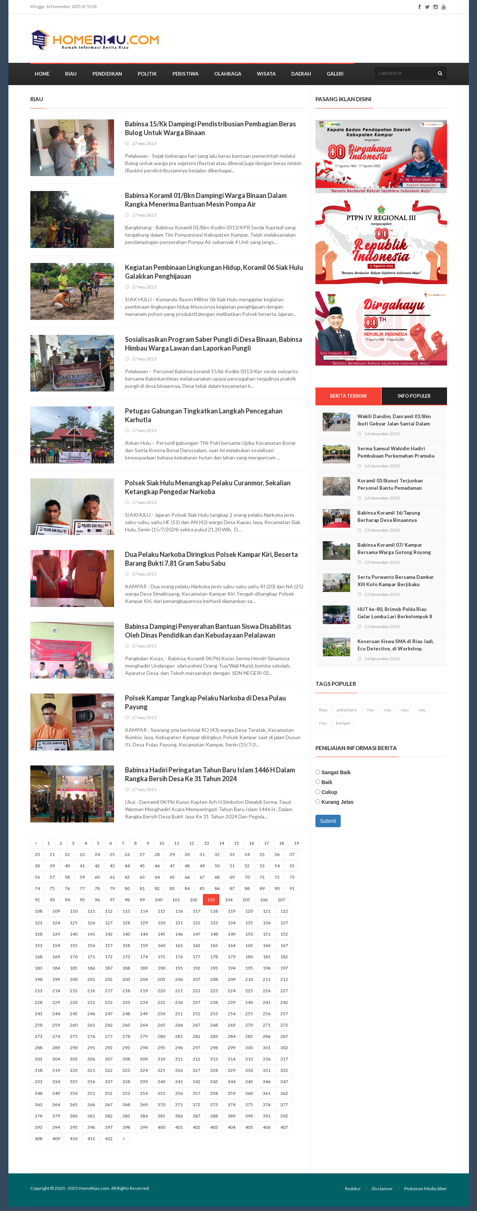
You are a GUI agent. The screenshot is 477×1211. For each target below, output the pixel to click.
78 (97, 892)
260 (73, 1029)
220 (161, 995)
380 (73, 1120)
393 (38, 1131)
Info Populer (414, 400)
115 (161, 915)
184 (56, 972)
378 (38, 1120)
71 (262, 881)
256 (266, 1017)
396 (91, 1131)
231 (91, 1006)
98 (127, 904)
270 (249, 1029)
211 (266, 983)
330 (249, 1074)
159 (144, 949)
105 (246, 904)
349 (56, 1097)
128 (126, 926)
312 (196, 1063)
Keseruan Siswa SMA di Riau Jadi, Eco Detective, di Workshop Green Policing (395, 653)
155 (73, 949)
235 (161, 1006)
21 (52, 858)
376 (266, 1108)
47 (172, 869)
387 (196, 1120)
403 (214, 1131)
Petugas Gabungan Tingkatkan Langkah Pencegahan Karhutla (204, 419)
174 (144, 961)
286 (266, 1040)
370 (161, 1108)
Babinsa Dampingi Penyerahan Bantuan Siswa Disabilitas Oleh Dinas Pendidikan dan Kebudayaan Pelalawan (208, 634)
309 (144, 1063)
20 (37, 858)
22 (67, 858)
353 (126, 1097)
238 (214, 1006)
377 (284, 1108)
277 (109, 1040)
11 (176, 847)
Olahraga (227, 78)
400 (161, 1131)
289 (56, 1052)
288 (38, 1052)
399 (144, 1131)
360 (249, 1097)
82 (157, 892)
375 (249, 1108)
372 (196, 1108)
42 (97, 869)
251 (179, 1017)
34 (247, 858)
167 (284, 949)
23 (82, 858)
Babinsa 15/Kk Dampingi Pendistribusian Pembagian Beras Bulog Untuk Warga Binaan (210, 132)
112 (109, 915)
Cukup (329, 797)
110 (73, 915)
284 (231, 1040)
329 (231, 1074)
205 (161, 983)
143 (126, 938)
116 (179, 915)
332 (284, 1074)
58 (67, 881)
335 (73, 1086)
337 (109, 1086)
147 (196, 938)
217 (109, 995)
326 (179, 1074)
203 (126, 983)
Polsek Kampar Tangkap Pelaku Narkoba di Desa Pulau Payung (205, 706)
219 (144, 995)
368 (126, 1108)
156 (91, 949)
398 (126, 1131)
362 (284, 1097)
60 (97, 881)
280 (161, 1040)
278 (126, 1040)
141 (91, 938)
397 (109, 1131)
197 (284, 972)
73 (292, 881)
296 (179, 1052)
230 (73, 1006)
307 (109, 1063)
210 (249, 983)
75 (52, 892)
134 (231, 926)
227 (284, 995)
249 (144, 1017)
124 (56, 926)
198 (38, 983)
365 (73, 1108)
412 (109, 1143)
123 (38, 926)
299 (231, 1052)
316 (266, 1063)
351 (91, 1097)
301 (266, 1052)
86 (217, 892)
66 (187, 881)
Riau (71, 78)
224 (231, 995)
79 (112, 892)
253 (214, 1017)
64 (157, 881)
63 (142, 881)
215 (73, 995)
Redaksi (352, 1193)
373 (214, 1108)
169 (56, 961)
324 (144, 1074)
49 (202, 869)
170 (73, 961)
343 (214, 1086)
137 (284, 926)
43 (112, 869)
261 (91, 1029)
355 (161, 1097)
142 (109, 938)
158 (126, 949)
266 (179, 1029)
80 (127, 892)
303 (38, 1063)
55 (292, 869)
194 (231, 972)
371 (179, 1108)
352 (109, 1097)
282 (196, 1040)
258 (38, 1029)
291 (91, 1052)
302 (284, 1052)
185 (73, 972)
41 (82, 869)
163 (214, 949)
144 (144, 938)
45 (142, 869)
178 (214, 961)
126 (91, 926)
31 (202, 858)
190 (161, 972)
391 (266, 1120)
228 (38, 1006)
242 (284, 1006)
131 (179, 926)
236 (179, 1006)
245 (73, 1017)
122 (284, 915)
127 (109, 926)
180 (249, 961)
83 (172, 892)
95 (82, 904)
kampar (343, 727)
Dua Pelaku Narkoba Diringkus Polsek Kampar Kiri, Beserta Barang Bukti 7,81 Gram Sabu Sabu (211, 563)
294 (144, 1052)
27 (142, 858)
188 (126, 972)
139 (56, 938)
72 (277, 881)
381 (91, 1120)
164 (231, 949)
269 (231, 1029)
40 (67, 869)
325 (161, 1074)
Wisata (266, 78)
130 (161, 926)
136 (266, 926)
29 (172, 858)
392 (284, 1120)
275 (73, 1040)
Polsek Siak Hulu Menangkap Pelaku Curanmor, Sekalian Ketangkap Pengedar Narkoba (208, 491)
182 (284, 961)
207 (196, 983)
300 (249, 1052)
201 (91, 983)
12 (191, 847)
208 (214, 983)
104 (228, 904)
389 (231, 1120)
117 (196, 915)
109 (56, 915)
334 (56, 1086)
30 (187, 858)
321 (91, 1074)
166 (266, 949)
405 (249, 1131)
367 (109, 1108)
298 (214, 1052)
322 (109, 1074)
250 (161, 1017)
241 (266, 1006)
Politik (147, 78)
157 (109, 949)
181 (266, 961)
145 (161, 938)
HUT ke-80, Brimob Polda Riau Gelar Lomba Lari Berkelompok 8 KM (394, 621)
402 (196, 1131)
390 (249, 1120)
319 (56, 1074)
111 (91, 915)
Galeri (335, 78)
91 (292, 892)
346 (266, 1086)
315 (249, 1063)
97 (112, 904)
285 (249, 1040)
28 (157, 858)
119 (231, 915)
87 (232, 892)
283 (214, 1040)
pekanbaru (347, 714)
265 (161, 1029)
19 (296, 847)
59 (82, 881)
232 (109, 1006)
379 (56, 1120)
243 (38, 1017)
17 (266, 847)
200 (73, 983)
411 (91, 1143)
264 (144, 1029)
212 (284, 983)
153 (38, 949)
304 (56, 1063)
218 (126, 995)
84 (187, 892)
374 (231, 1108)
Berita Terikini (348, 400)
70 (247, 881)
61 (112, 881)
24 (97, 858)
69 (232, 881)
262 (109, 1029)
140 (73, 938)
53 (262, 869)
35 (262, 858)
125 (73, 926)
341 (179, 1086)
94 (67, 904)
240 (249, 1006)
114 (144, 915)
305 (73, 1063)
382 (109, 1120)
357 (196, 1097)
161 (179, 949)
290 (73, 1052)
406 (266, 1131)
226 (266, 995)
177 (196, 961)
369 (144, 1108)
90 (277, 892)
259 (56, 1029)
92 (37, 904)
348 (38, 1097)
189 (144, 972)
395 (73, 1131)
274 (56, 1040)
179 (231, 961)
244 (56, 1017)
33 (232, 858)
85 (202, 892)
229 (56, 1006)
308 (126, 1063)
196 (266, 972)
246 (91, 1017)
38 (37, 869)
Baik (326, 787)
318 (38, 1074)
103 (211, 904)
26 (127, 858)
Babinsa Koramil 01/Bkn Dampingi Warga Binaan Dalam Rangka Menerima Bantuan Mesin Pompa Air (206, 204)
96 (97, 904)
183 (38, 972)
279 (144, 1040)
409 (56, 1143)
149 (231, 938)
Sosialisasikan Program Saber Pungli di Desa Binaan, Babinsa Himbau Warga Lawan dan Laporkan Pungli (213, 347)
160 (161, 949)
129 (144, 926)
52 (247, 869)
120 (249, 915)
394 (56, 1131)
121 (266, 915)
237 (196, 1006)
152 (284, 938)
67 (202, 881)
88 (247, 892)
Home (42, 78)
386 (179, 1120)
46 (157, 869)
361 (266, 1097)
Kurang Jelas (337, 807)
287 (284, 1040)
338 (126, 1086)
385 (161, 1120)
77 (82, 892)
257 (284, 1017)
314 (231, 1063)
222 (196, 995)
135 (249, 926)
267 (196, 1029)
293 (126, 1052)
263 (126, 1029)
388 (214, 1120)
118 (214, 915)
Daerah (301, 78)
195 (249, 972)
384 (144, 1120)
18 (281, 847)
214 (56, 995)
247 (109, 1017)
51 (232, 869)
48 (187, 869)
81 (142, 892)
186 (91, 972)
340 (161, 1086)
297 (196, 1052)
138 (38, 938)
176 (179, 961)
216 (91, 995)
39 (52, 869)
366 (91, 1108)
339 (144, 1086)
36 (277, 858)
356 (179, 1097)
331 (266, 1074)
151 (266, 938)
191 (179, 972)
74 (37, 892)
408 (38, 1143)
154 (56, 949)
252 (196, 1017)
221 (179, 995)
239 (231, 1006)
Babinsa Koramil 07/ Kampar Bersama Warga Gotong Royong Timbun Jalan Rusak (394, 557)
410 (73, 1143)
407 (284, 1131)
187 (109, 972)
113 (126, 915)
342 (196, 1086)
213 (38, 995)
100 (158, 904)
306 (91, 1063)
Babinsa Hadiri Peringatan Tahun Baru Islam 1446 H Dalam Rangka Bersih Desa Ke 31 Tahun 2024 (210, 778)
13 (206, 847)
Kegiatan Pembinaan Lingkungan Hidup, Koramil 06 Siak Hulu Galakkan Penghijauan (214, 276)
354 (144, 1097)
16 (251, 847)
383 (126, 1120)
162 (196, 949)
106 (264, 904)
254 (231, 1017)
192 (196, 972)
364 (56, 1108)
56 (37, 881)
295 (161, 1052)
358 (214, 1097)
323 (126, 1074)
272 (284, 1029)
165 (249, 949)
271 (266, 1029)
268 (214, 1029)
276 (91, 1040)
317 (284, 1063)
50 (217, 869)
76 (67, 892)
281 (179, 1040)
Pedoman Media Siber (425, 1193)
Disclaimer (382, 1193)
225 (249, 995)
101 (176, 904)
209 (231, 983)
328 (214, 1074)
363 (38, 1108)
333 (38, 1086)
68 (217, 881)
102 (193, 904)
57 (52, 881)
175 (161, 961)
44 (127, 869)
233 (126, 1006)
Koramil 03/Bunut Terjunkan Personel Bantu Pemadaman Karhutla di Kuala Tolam (390, 492)
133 (214, 926)
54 (277, 869)
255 (249, 1017)
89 (262, 892)
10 (161, 847)
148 (214, 938)
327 (196, 1074)
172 (109, 961)
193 (214, 972)
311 (179, 1063)
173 (126, 961)
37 (292, 858)
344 (231, 1086)
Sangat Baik (336, 777)
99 (142, 904)
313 (214, 1063)
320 (73, 1074)
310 (161, 1063)
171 (91, 961)
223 (214, 995)
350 (73, 1097)
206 (179, 983)
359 (231, 1097)
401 (179, 1131)
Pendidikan (107, 78)
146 (179, 938)
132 (196, 926)
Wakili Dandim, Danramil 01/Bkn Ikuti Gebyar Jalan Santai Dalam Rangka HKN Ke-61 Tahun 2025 (394, 428)
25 (112, 858)
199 (56, 983)
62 (127, 881)
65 (172, 881)
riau (370, 714)
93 (52, 904)
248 (126, 1017)
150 (249, 938)
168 (38, 961)
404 (231, 1131)
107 (281, 904)
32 (217, 858)
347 (284, 1086)
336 (91, 1086)
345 (249, 1086)
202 (109, 983)
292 (109, 1052)
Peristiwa (185, 78)
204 (144, 983)
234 (144, 1006)
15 (236, 847)
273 (38, 1040)
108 (38, 915)
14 (221, 847)
